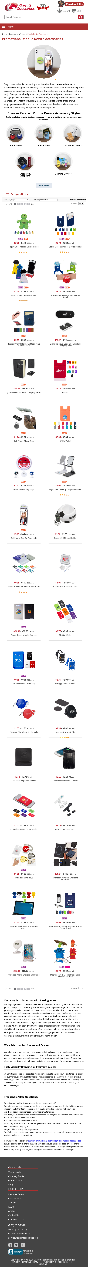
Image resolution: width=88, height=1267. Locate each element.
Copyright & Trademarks (56, 1261)
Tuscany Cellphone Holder (24, 780)
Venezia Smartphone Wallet (65, 780)
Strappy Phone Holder (65, 683)
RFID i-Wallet (65, 441)
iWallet (65, 392)
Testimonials (14, 1172)
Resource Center (16, 1194)
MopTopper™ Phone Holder (24, 295)
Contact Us (74, 4)
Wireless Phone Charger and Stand (23, 975)
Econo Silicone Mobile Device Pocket (65, 247)
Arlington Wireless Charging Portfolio (65, 879)
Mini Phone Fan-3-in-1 (65, 829)
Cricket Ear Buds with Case (65, 586)
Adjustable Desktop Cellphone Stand (65, 489)
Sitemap (43, 1263)
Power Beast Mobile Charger (24, 635)
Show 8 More (44, 185)
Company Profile (16, 1176)
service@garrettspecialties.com (23, 1238)
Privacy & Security (29, 1261)
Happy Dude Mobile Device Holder (24, 247)
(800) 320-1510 (17, 1225)
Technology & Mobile (17, 34)
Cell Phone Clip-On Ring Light (24, 538)
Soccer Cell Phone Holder (65, 538)
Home (4, 34)
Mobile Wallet (65, 635)
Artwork (12, 1203)
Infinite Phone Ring (24, 878)
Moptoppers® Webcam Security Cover (24, 927)
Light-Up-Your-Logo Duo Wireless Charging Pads (65, 345)
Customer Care (15, 1198)
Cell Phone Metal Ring (24, 441)
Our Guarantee (15, 1180)
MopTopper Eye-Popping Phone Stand (65, 296)
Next (32, 204)
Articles (11, 1211)
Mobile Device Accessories (38, 34)
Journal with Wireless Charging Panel (23, 392)
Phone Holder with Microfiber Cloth (24, 586)
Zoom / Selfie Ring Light (24, 489)
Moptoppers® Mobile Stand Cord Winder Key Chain (65, 976)
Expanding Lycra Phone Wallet (23, 829)
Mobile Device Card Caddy (23, 683)
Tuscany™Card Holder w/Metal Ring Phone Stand (24, 345)
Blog (10, 1185)
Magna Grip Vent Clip (65, 732)
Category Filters (16, 194)
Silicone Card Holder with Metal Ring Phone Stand (65, 927)
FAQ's (11, 1207)
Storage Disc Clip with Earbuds (24, 732)
